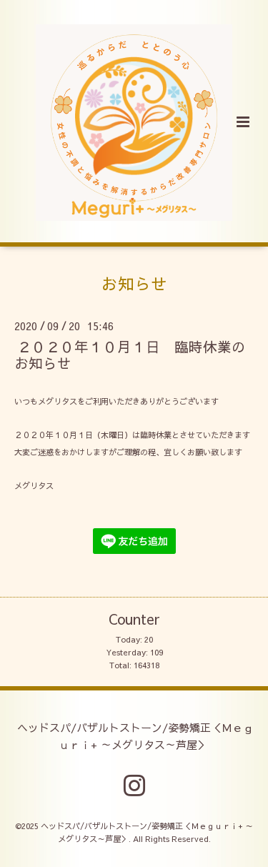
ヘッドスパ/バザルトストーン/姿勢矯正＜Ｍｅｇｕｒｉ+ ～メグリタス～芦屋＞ (135, 736)
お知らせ (134, 283)
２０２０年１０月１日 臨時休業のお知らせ (130, 354)
